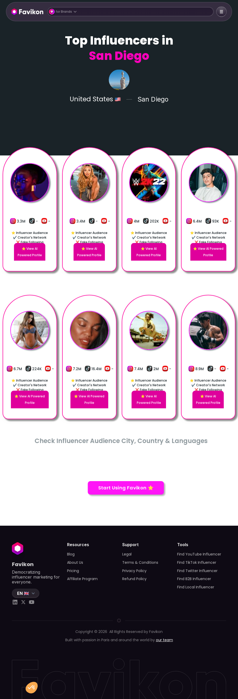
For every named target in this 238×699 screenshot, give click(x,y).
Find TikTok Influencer (196, 562)
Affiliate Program (82, 578)
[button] (130, 12)
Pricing (73, 570)
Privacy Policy (134, 570)
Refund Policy (134, 578)
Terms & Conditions (140, 562)
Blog (71, 554)
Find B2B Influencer (194, 578)
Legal (127, 554)
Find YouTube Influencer (199, 554)
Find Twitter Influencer (197, 570)
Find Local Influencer (195, 587)
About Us (75, 562)
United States (91, 99)
